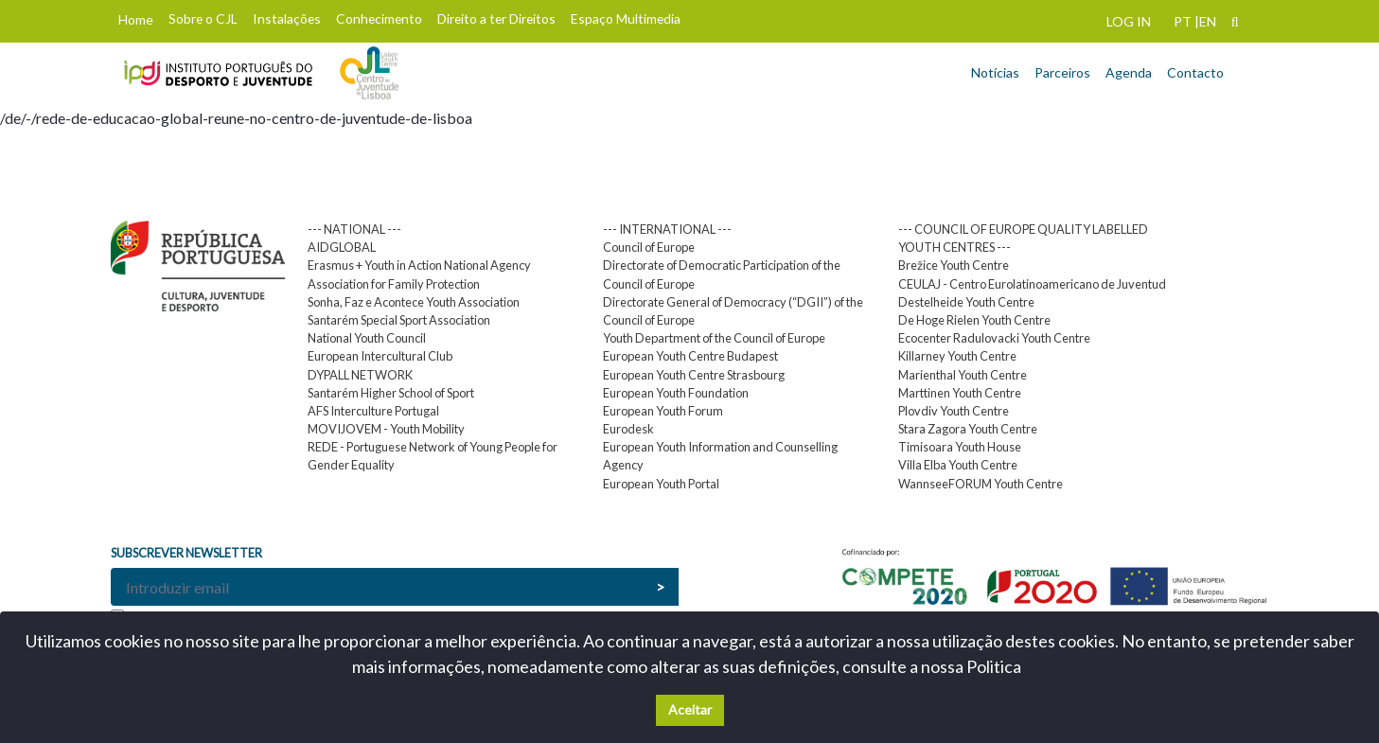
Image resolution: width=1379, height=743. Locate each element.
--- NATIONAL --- (354, 229)
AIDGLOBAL (342, 247)
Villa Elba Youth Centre (957, 464)
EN (1207, 21)
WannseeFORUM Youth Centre (980, 483)
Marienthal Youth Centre (962, 374)
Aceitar (690, 709)
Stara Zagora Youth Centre (967, 428)
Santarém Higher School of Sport (391, 392)
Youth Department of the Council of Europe (714, 337)
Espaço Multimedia (626, 18)
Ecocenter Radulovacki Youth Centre (994, 337)
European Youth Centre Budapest (690, 355)
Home (135, 19)
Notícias (995, 72)
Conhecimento (379, 18)
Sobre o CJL (203, 18)
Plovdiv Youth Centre (953, 410)
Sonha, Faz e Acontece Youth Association (414, 302)
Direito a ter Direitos (496, 18)
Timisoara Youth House (959, 446)
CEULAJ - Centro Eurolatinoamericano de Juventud (1032, 284)
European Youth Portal (661, 483)
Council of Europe (649, 247)
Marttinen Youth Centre (959, 392)
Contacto (1195, 72)
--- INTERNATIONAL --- (667, 229)
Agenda (1128, 72)
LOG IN (1128, 21)
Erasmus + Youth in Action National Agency (419, 265)
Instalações (287, 18)
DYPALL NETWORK (360, 374)
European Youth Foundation (676, 392)
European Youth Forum (663, 410)
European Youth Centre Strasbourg (694, 374)
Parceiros (1062, 72)
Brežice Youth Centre (953, 265)
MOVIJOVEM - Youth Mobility (386, 428)
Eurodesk (628, 428)
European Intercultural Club (380, 355)
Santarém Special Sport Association (399, 319)
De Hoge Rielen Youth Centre (974, 319)
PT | (1186, 21)
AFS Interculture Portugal (373, 410)
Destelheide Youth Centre (966, 302)
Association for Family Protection (394, 284)
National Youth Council (367, 337)
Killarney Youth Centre (957, 355)
